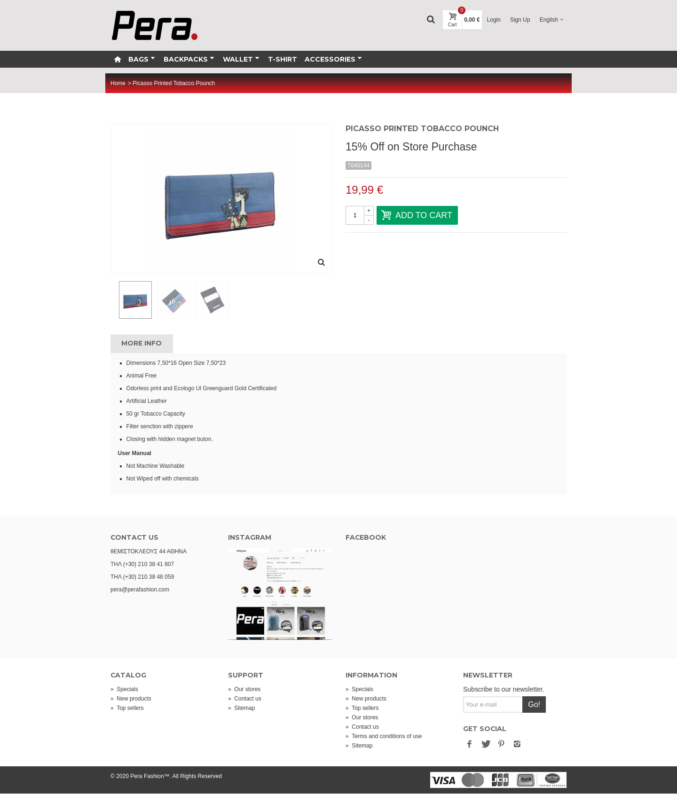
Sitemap (241, 709)
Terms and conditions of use (384, 737)
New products (130, 700)
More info (141, 344)
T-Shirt (282, 59)
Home (118, 83)
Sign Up (520, 19)
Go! (534, 706)
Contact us (244, 700)
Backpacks (189, 59)
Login (494, 19)
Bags (141, 59)
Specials (124, 690)
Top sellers (126, 709)
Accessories (333, 59)
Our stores (244, 690)
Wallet (241, 59)
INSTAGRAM (249, 539)
